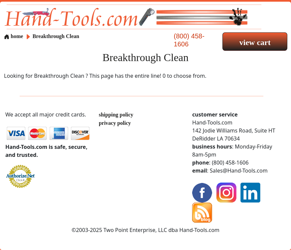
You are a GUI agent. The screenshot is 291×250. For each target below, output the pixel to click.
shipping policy (116, 114)
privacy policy (115, 123)
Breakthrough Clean (56, 36)
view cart (255, 42)
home (13, 36)
